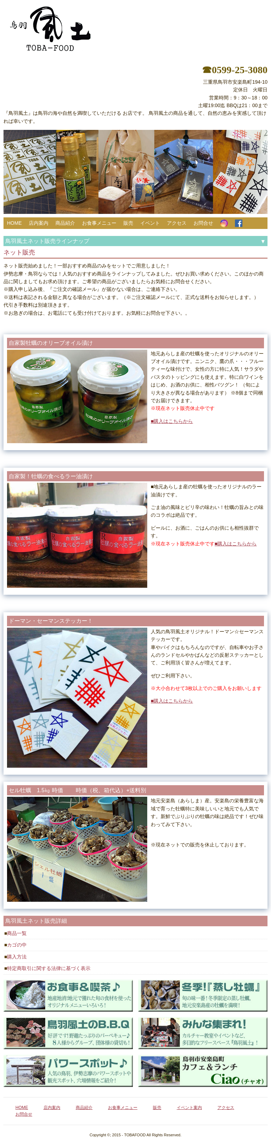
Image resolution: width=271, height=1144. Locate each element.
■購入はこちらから (172, 421)
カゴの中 (17, 945)
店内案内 (38, 223)
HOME (14, 223)
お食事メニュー (99, 223)
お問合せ (203, 223)
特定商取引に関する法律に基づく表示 (48, 968)
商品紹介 (65, 223)
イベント (150, 223)
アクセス (177, 223)
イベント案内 (189, 1107)
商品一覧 (17, 933)
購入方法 (17, 957)
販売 (128, 223)
